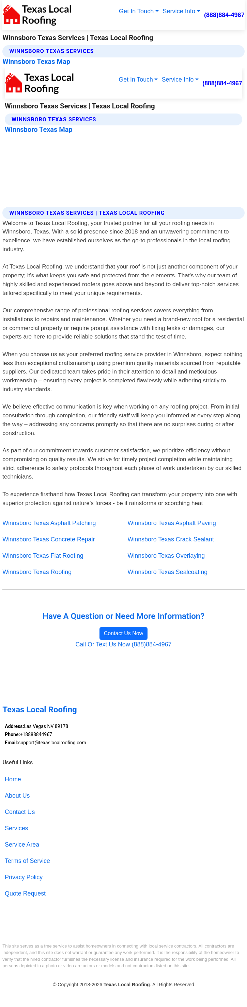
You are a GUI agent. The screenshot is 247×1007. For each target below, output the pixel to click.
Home (13, 779)
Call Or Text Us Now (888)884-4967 (123, 644)
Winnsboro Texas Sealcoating (168, 572)
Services (16, 828)
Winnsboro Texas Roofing (37, 572)
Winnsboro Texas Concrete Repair (48, 539)
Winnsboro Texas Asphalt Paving (172, 523)
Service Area (22, 844)
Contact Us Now (123, 633)
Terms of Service (27, 860)
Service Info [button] (179, 11)
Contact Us (20, 812)
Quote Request (25, 893)
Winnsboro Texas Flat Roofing (42, 555)
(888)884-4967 (224, 15)
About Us (17, 795)
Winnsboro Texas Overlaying (166, 555)
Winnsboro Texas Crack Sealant (171, 539)
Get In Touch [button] (136, 11)
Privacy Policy (24, 877)
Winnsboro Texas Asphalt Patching (49, 523)
